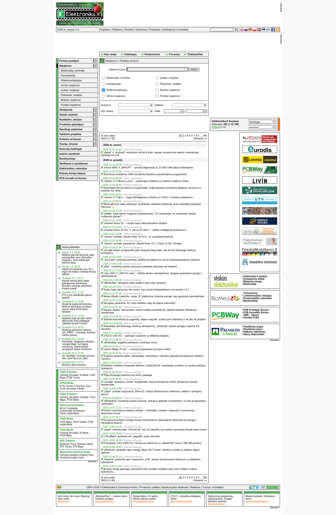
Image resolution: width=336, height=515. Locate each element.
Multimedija (249, 284)
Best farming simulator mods (77, 456)
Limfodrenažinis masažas (257, 295)
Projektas (104, 29)
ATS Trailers (67, 440)
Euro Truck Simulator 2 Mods (75, 387)
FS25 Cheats (80, 422)
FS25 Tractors (68, 371)
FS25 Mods (73, 400)
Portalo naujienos (71, 104)
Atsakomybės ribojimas (175, 487)
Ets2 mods (63, 496)
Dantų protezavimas (72, 405)
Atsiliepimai (169, 29)
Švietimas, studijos (71, 95)
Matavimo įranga (252, 281)
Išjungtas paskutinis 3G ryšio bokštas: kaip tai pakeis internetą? (140, 303)
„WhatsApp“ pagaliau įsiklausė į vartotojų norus (130, 342)
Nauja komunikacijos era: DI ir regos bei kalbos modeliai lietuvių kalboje (79, 272)
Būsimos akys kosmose (74, 365)
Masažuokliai (250, 301)
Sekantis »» (200, 138)
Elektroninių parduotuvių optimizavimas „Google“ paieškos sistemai (220, 499)
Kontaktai (183, 29)
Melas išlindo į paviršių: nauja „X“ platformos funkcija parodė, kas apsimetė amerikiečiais (154, 296)
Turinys (206, 487)
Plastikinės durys (252, 329)
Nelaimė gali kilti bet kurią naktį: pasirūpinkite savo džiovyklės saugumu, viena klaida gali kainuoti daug (78, 259)
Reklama (117, 29)
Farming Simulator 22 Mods (74, 397)
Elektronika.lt (109, 487)
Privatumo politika (149, 487)
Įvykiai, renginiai (70, 90)
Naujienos (111, 60)
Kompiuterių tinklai (254, 279)
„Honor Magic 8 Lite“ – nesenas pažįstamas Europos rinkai (137, 349)
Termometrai (250, 293)
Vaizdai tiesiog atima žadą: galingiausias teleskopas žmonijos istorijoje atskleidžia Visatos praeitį (77, 285)
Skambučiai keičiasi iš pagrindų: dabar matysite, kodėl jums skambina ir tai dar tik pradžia (154, 319)
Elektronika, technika (73, 70)
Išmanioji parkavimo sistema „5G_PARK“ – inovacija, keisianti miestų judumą (78, 332)
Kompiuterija (68, 75)
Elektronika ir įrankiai (255, 276)
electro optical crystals (144, 499)
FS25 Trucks (73, 377)
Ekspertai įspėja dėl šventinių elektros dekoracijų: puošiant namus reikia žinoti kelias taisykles (77, 308)
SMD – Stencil (251, 315)
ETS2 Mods (67, 383)
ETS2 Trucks (66, 386)
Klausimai (141, 29)
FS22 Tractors (68, 393)
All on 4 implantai (68, 408)
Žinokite (128, 29)
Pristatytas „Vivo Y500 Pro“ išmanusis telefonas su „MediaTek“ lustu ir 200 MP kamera (152, 443)
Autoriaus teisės (128, 487)
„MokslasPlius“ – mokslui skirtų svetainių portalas (111, 497)
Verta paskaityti (71, 247)
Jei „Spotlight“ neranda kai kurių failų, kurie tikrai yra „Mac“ (78, 357)
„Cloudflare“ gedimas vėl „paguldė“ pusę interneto (132, 436)
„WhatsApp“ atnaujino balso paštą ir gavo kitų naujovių (134, 282)
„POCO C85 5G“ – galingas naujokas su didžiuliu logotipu (136, 335)
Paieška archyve (129, 60)
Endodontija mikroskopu (72, 410)
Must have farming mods (75, 451)
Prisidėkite (155, 29)
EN (268, 29)
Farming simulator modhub (74, 455)
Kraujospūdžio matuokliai (257, 298)
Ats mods (75, 496)
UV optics (152, 496)
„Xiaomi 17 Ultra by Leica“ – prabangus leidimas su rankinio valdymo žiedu (146, 181)
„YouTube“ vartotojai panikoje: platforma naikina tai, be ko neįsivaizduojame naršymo (152, 259)
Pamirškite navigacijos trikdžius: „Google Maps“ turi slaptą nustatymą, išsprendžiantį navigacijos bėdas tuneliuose (78, 345)
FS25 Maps (66, 422)
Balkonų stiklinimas (254, 332)
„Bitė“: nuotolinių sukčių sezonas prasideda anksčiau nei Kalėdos (140, 266)
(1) (113, 207)
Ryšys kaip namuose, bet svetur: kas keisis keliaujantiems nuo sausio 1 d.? (146, 289)
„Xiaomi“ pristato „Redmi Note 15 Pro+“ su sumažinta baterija (138, 236)
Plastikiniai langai (253, 326)
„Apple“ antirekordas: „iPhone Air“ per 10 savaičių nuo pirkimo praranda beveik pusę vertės (155, 429)
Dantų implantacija (69, 413)
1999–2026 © (94, 487)
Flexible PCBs (251, 317)
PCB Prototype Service (256, 310)
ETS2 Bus (79, 386)
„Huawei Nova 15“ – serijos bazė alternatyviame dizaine (135, 223)
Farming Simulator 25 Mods (74, 375)
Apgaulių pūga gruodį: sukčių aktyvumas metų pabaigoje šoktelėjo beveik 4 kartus (77, 321)
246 (205, 135)
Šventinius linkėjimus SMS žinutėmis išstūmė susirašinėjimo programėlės (145, 174)
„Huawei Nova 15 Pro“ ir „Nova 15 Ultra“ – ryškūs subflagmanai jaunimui (145, 230)
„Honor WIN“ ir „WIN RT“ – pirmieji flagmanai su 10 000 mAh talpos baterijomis (148, 167)
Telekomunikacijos (71, 80)
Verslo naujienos (70, 85)
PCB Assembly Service (256, 312)
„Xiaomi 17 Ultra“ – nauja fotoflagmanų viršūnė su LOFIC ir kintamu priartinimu (148, 197)
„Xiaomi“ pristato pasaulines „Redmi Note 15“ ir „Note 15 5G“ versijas (143, 243)
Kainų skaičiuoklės (253, 334)
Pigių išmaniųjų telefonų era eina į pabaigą (128, 375)
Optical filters (139, 496)
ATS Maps (78, 446)
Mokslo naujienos (71, 100)
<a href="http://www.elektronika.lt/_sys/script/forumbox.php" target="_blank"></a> (245, 124)
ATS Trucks (66, 446)
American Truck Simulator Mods (76, 444)
